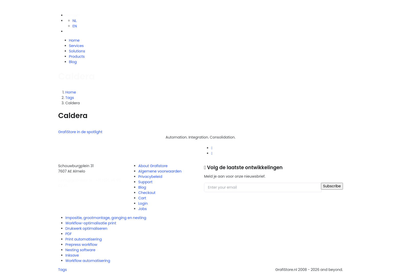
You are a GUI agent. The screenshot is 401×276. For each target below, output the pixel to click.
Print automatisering (83, 239)
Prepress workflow (81, 244)
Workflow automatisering (87, 260)
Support (145, 182)
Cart (142, 198)
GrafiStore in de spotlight (80, 131)
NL (75, 20)
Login (143, 203)
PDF (68, 233)
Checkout (146, 192)
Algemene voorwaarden (160, 171)
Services (76, 45)
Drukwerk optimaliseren (86, 228)
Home (74, 40)
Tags (69, 97)
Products (77, 56)
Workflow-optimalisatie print (90, 223)
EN (75, 26)
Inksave (72, 255)
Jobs (142, 208)
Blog (73, 61)
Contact (72, 15)
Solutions (77, 51)
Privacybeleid (150, 176)
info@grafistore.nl (75, 180)
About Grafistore (153, 165)
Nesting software (80, 249)
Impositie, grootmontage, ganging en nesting (105, 217)
